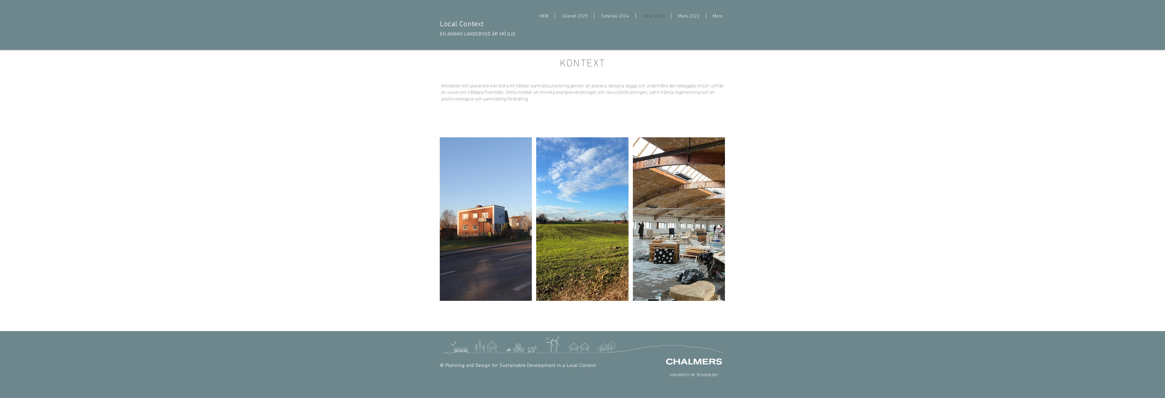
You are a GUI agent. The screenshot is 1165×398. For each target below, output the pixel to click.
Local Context (463, 23)
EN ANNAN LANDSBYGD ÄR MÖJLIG (478, 33)
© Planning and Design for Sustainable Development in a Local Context (518, 364)
